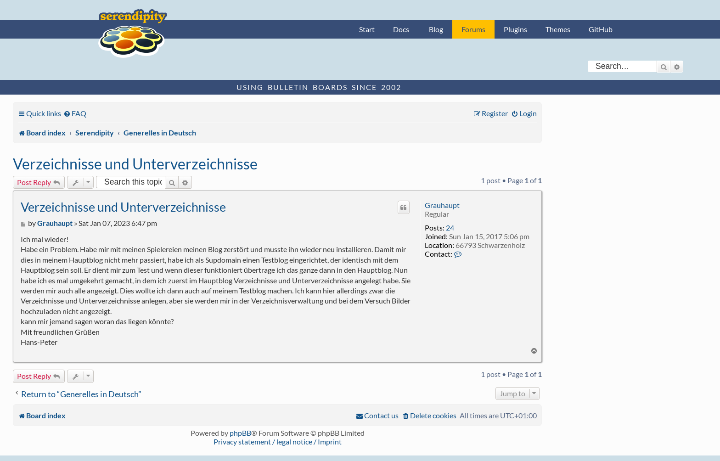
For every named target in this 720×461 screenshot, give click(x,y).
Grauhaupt (442, 205)
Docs (401, 29)
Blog (436, 29)
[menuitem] (74, 113)
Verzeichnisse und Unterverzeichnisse (135, 164)
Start (367, 29)
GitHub (601, 29)
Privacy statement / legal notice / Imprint (278, 441)
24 (450, 227)
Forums (473, 29)
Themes (558, 29)
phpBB (240, 432)
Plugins (515, 29)
